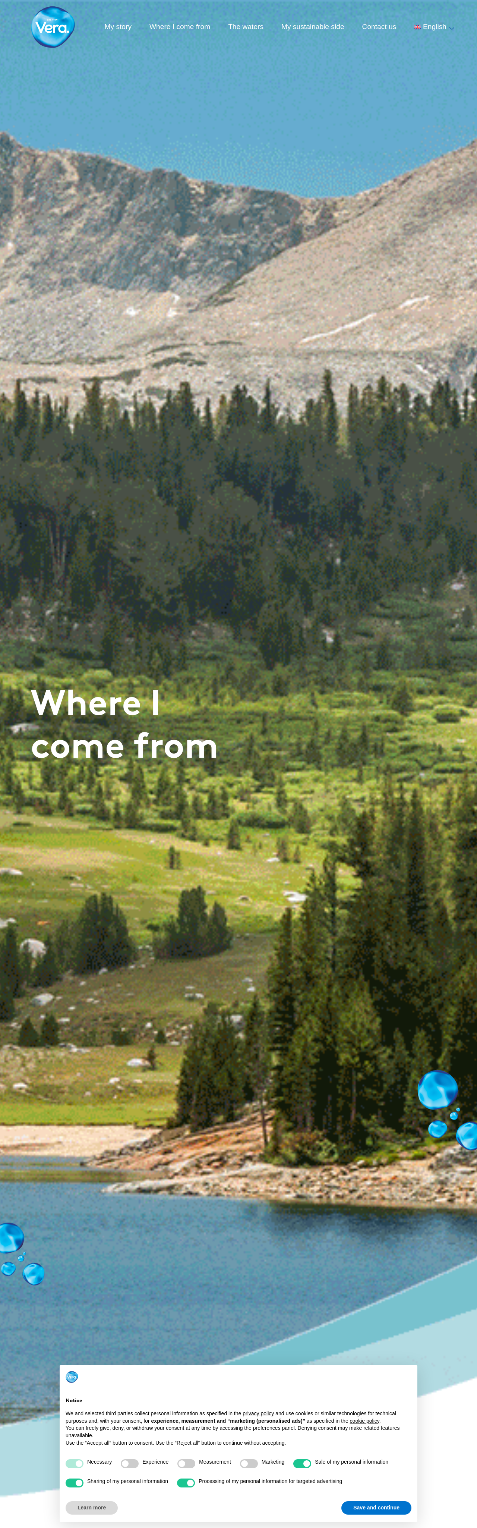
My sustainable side (312, 27)
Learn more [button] (92, 1508)
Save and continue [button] (376, 1508)
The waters (245, 27)
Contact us (379, 27)
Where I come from (179, 27)
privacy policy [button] (258, 1413)
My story (118, 27)
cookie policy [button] (364, 1421)
